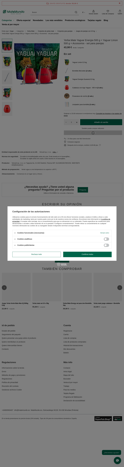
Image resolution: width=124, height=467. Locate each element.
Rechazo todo (36, 254)
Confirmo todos (87, 254)
